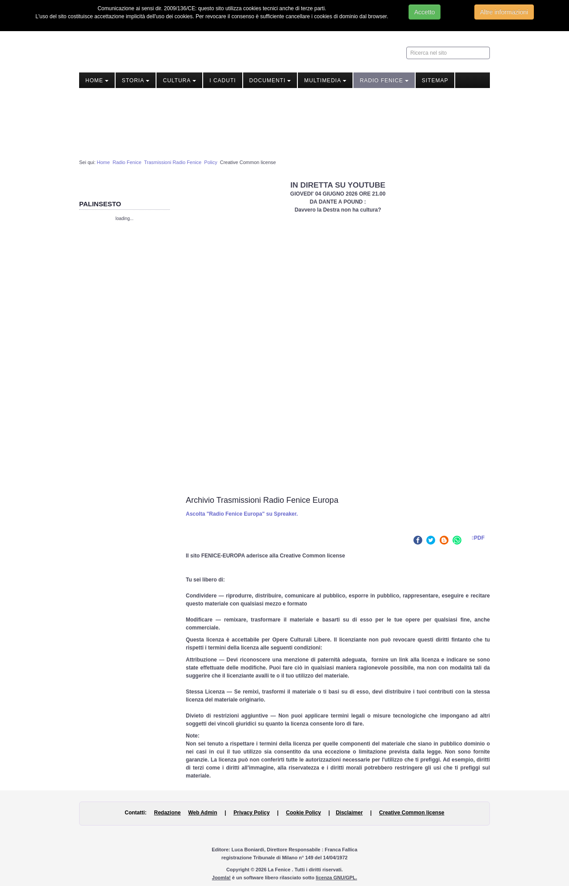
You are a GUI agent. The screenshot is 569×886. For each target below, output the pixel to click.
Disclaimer (349, 813)
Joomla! (221, 877)
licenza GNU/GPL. (336, 877)
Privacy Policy (251, 813)
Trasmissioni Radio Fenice (172, 162)
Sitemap (435, 80)
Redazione (167, 813)
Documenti (270, 80)
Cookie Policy (303, 813)
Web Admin (202, 813)
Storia (135, 80)
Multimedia (325, 80)
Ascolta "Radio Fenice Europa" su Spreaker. (242, 514)
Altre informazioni (504, 12)
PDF (476, 538)
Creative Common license (412, 813)
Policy (210, 162)
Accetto (424, 12)
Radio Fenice (384, 80)
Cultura (179, 80)
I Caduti (222, 80)
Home (96, 80)
